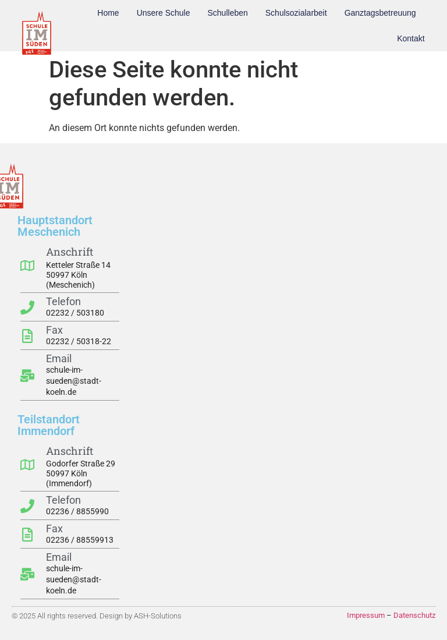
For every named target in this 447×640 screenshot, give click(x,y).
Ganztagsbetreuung (380, 12)
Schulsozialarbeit (296, 12)
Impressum (366, 615)
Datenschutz (414, 615)
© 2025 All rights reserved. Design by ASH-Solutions (97, 615)
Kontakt (410, 38)
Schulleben (228, 12)
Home (108, 12)
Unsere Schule (163, 12)
